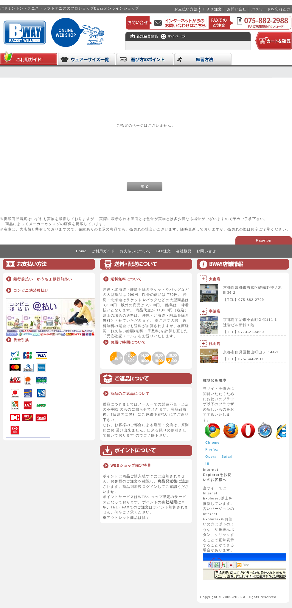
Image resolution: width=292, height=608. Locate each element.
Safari (226, 456)
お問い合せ (237, 9)
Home (81, 251)
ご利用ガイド (103, 251)
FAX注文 (163, 251)
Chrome (212, 442)
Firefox (211, 449)
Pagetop (263, 240)
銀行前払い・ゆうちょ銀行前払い (42, 279)
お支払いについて (135, 251)
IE (207, 463)
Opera (211, 456)
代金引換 (21, 340)
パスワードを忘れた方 (271, 9)
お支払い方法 (186, 9)
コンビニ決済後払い (31, 290)
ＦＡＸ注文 (212, 9)
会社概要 (184, 251)
